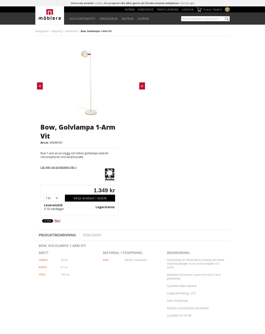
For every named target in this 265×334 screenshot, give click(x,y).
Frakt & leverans (168, 9)
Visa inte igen (187, 3)
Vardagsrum (42, 31)
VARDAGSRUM (108, 19)
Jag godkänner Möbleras (208, 287)
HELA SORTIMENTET (82, 19)
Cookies (39, 285)
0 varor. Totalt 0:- (213, 9)
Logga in (187, 9)
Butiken (130, 9)
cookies (98, 3)
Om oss (39, 281)
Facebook (144, 268)
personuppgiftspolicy (219, 287)
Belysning (57, 31)
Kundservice (146, 9)
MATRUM (128, 19)
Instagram (145, 277)
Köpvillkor (107, 281)
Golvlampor (71, 31)
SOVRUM (143, 19)
